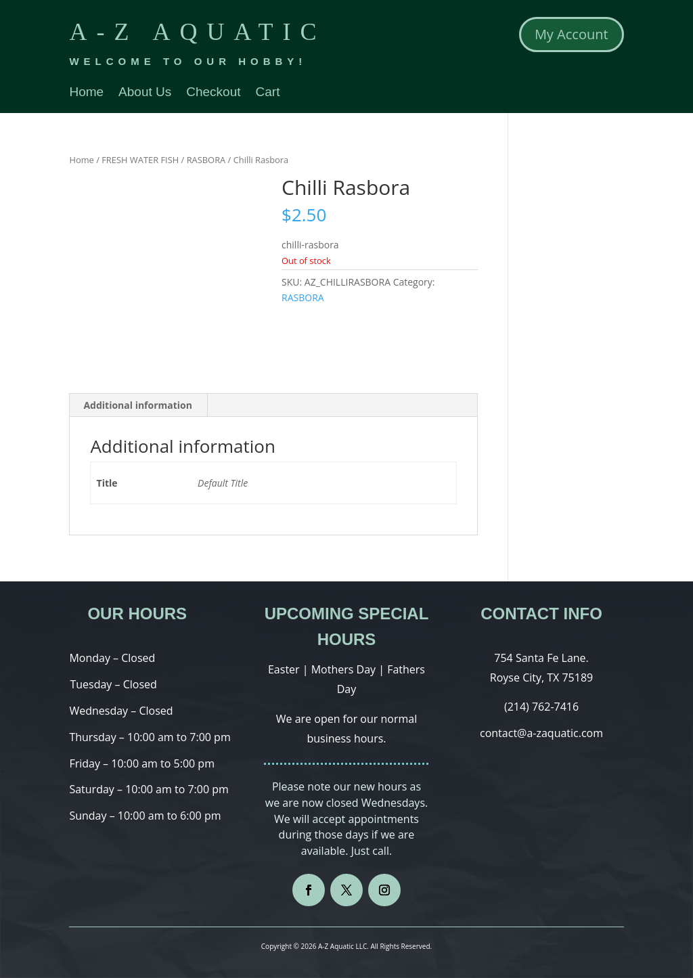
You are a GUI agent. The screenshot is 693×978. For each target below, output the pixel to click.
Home (86, 93)
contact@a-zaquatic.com (541, 733)
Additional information (137, 405)
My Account (571, 34)
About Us (144, 93)
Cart (268, 93)
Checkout (213, 93)
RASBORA (206, 160)
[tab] (138, 405)
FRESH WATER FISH (140, 160)
